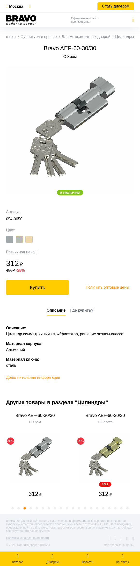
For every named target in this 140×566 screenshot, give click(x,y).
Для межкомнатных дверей (86, 37)
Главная (8, 37)
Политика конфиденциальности (27, 538)
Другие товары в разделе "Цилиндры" (57, 402)
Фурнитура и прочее (39, 37)
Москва (16, 6)
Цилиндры (124, 37)
